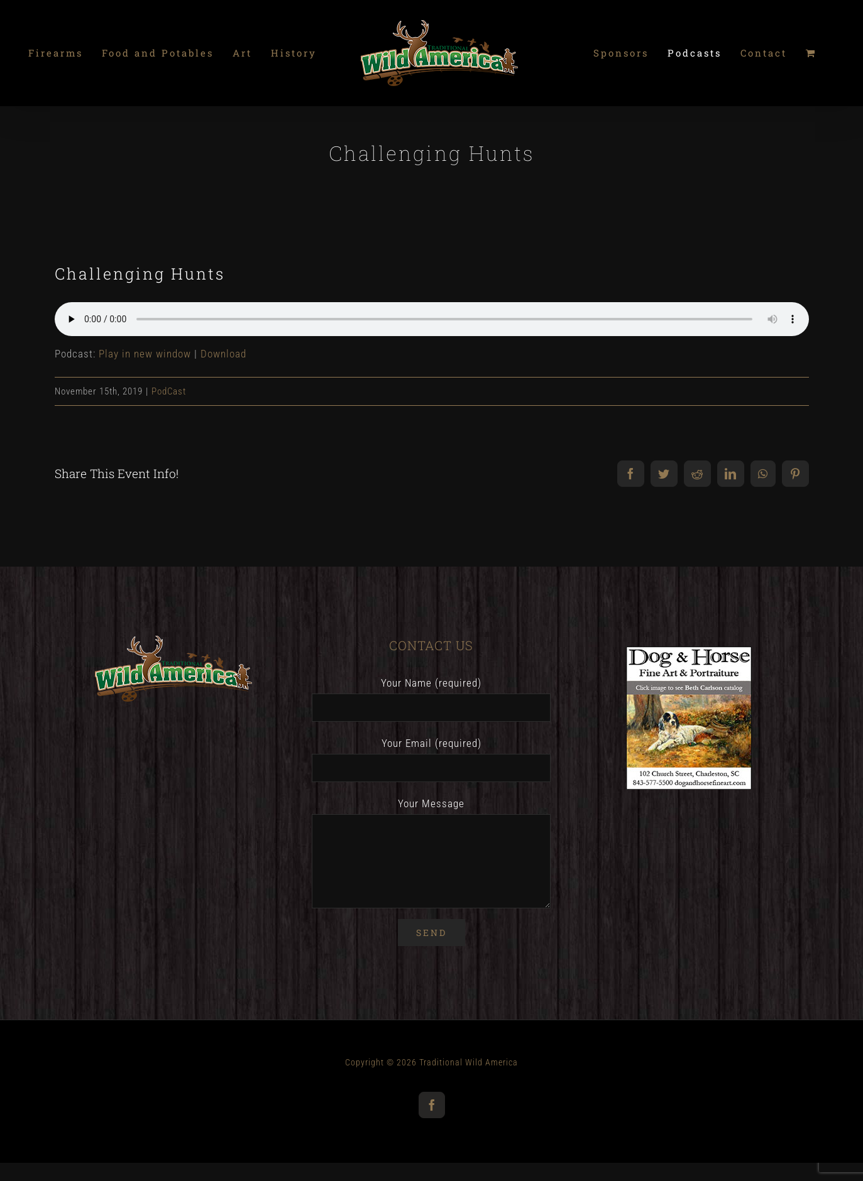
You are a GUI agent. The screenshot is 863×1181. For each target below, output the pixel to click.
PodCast (168, 391)
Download (223, 353)
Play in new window (145, 353)
